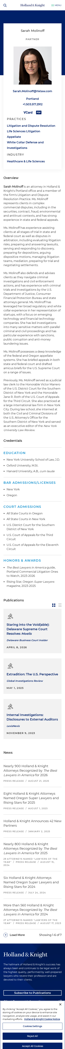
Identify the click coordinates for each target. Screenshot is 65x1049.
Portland (32, 98)
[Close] (60, 1019)
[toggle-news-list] (60, 605)
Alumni (8, 1010)
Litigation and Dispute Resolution (31, 125)
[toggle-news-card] (53, 605)
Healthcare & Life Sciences (26, 161)
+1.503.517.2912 (32, 104)
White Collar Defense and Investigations (25, 145)
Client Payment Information (23, 1001)
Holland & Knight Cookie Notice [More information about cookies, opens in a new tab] (42, 1034)
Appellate (14, 136)
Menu (58, 5)
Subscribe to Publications (32, 993)
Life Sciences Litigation (23, 131)
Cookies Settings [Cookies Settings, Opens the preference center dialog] (32, 1041)
